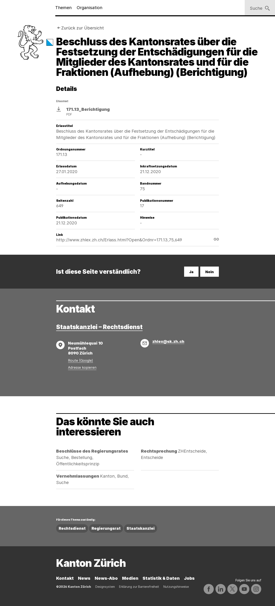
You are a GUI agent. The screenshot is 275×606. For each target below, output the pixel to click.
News (84, 578)
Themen (63, 7)
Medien (130, 578)
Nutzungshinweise (176, 586)
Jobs (189, 578)
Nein (209, 272)
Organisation (89, 7)
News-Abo (106, 578)
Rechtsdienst (72, 528)
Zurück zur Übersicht (82, 28)
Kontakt (65, 578)
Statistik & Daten (161, 578)
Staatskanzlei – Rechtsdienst (99, 327)
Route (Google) (80, 360)
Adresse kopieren (82, 367)
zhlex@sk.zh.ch (168, 341)
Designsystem (105, 586)
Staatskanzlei (140, 528)
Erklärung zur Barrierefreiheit (139, 586)
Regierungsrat (106, 528)
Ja (191, 272)
